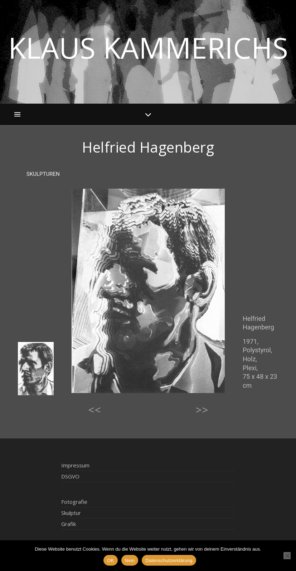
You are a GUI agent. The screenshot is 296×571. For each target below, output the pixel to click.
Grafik (68, 523)
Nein (130, 560)
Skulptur (71, 512)
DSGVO (70, 476)
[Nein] (287, 555)
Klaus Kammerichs (148, 47)
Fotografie (74, 501)
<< (94, 409)
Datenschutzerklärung (168, 560)
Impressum (75, 465)
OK (110, 560)
